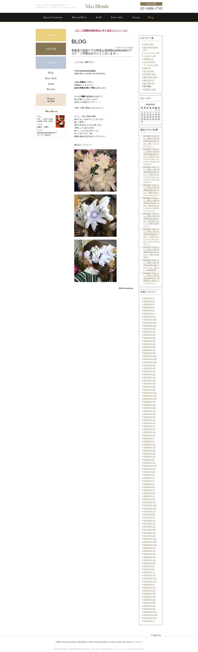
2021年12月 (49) (149, 356)
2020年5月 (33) (149, 414)
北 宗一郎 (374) (149, 62)
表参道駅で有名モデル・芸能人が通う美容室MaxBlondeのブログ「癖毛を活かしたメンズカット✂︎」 (151, 190)
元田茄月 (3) (148, 59)
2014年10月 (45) (149, 618)
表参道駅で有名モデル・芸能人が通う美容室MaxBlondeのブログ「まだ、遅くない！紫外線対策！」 (151, 265)
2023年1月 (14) (149, 316)
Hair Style (127, 642)
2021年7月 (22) (149, 371)
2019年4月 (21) (149, 453)
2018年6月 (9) (148, 484)
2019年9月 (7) (148, 438)
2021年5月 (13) (149, 377)
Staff (91, 642)
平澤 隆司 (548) (149, 74)
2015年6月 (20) (149, 594)
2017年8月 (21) (149, 514)
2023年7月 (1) (148, 298)
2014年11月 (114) (150, 615)
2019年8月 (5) (148, 441)
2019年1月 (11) (149, 463)
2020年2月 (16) (149, 423)
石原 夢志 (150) (149, 89)
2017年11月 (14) (149, 505)
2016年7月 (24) (149, 554)
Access (113, 642)
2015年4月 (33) (149, 600)
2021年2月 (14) (149, 387)
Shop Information (101, 642)
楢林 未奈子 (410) (150, 77)
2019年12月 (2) (149, 429)
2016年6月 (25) (149, 557)
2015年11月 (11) (149, 578)
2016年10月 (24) (149, 545)
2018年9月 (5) (148, 475)
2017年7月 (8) (148, 517)
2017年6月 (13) (149, 520)
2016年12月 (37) (149, 539)
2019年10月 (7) (149, 435)
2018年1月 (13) (149, 499)
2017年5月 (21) (149, 523)
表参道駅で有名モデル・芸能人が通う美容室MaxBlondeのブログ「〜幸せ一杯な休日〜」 (151, 252)
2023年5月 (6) (148, 304)
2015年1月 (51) (149, 609)
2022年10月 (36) (149, 326)
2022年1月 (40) (149, 353)
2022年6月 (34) (149, 338)
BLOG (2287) (148, 44)
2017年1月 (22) (149, 536)
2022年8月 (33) (149, 332)
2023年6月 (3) (148, 301)
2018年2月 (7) (148, 496)
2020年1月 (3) (148, 426)
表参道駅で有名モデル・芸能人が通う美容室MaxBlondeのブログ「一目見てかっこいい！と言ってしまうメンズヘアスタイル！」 (151, 236)
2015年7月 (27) (149, 591)
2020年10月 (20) (149, 399)
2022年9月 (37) (149, 329)
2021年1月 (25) (149, 390)
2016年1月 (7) (148, 572)
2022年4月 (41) (149, 344)
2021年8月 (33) (149, 368)
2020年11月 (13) (149, 396)
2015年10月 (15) (149, 581)
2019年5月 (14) (149, 450)
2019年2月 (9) (148, 460)
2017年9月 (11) (149, 511)
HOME (58, 642)
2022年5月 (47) (149, 341)
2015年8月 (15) (149, 587)
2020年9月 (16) (149, 402)
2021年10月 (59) (149, 362)
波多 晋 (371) (148, 80)
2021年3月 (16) (149, 383)
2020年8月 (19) (149, 405)
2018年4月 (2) (148, 490)
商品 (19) (147, 68)
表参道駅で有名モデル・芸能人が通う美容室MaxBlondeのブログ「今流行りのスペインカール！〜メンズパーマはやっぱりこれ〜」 (151, 156)
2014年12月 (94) (149, 612)
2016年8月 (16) (149, 551)
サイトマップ (137, 642)
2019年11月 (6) (149, 432)
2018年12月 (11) (149, 466)
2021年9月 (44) (149, 365)
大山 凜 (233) (148, 71)
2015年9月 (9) (148, 584)
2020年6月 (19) (149, 411)
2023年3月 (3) (148, 310)
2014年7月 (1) (148, 621)
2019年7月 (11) (149, 444)
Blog (119, 642)
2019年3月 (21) (149, 456)
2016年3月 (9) (148, 566)
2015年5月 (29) (149, 597)
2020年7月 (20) (149, 408)
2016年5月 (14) (149, 560)
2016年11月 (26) (149, 542)
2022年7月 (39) (149, 335)
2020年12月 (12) (149, 393)
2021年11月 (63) (149, 359)
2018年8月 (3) (148, 478)
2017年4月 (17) (149, 527)
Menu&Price (82, 642)
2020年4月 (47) (149, 417)
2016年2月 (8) (148, 569)
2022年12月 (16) (149, 319)
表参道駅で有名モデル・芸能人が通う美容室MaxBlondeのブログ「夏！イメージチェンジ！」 (151, 141)
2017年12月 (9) (149, 502)
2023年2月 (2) (148, 313)
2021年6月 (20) (149, 374)
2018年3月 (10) (149, 493)
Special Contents (69, 642)
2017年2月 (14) (149, 533)
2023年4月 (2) (148, 307)
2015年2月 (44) (149, 606)
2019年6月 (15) (149, 447)
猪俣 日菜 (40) (149, 83)
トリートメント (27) (151, 53)
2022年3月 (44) (149, 347)
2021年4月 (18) (149, 380)
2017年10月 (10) (149, 508)
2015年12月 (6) (149, 575)
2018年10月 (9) (149, 472)
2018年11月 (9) (149, 469)
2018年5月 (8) (148, 487)
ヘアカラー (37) (149, 56)
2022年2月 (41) (149, 350)
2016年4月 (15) (149, 563)
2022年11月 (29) (149, 323)
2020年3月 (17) (149, 420)
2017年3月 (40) (149, 530)
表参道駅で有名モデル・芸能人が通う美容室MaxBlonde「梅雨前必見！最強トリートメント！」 (151, 278)
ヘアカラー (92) (151, 65)
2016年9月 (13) (149, 548)
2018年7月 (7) (148, 481)
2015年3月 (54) (149, 603)
